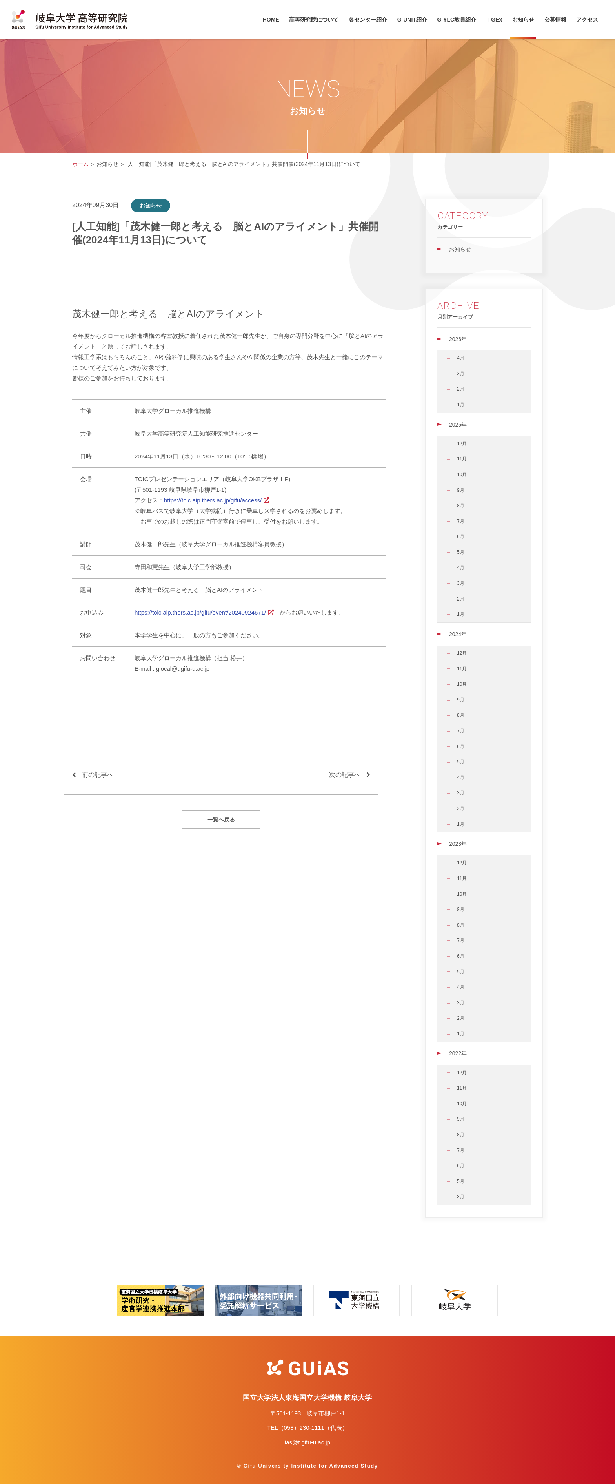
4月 (460, 358)
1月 (460, 404)
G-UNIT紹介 (412, 19)
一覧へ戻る (221, 819)
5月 (460, 552)
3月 (460, 373)
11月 (462, 459)
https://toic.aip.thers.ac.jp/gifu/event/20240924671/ (200, 612)
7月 (460, 521)
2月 (460, 389)
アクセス (587, 19)
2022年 (458, 1053)
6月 (460, 536)
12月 (462, 443)
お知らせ (523, 19)
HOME (271, 19)
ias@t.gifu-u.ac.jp (307, 1442)
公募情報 (555, 19)
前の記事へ (97, 774)
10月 (462, 474)
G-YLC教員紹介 (457, 19)
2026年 (458, 339)
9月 (460, 490)
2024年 (458, 634)
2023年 (458, 844)
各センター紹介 (368, 19)
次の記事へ (344, 774)
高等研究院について (313, 19)
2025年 (458, 425)
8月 (460, 505)
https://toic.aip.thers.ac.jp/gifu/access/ (213, 500)
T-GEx (494, 19)
